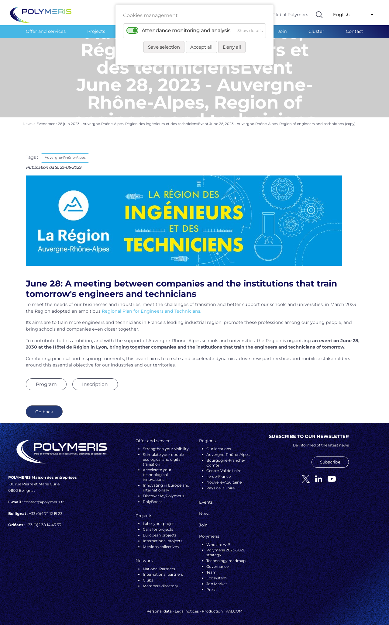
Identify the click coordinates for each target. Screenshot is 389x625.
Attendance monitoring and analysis (186, 30)
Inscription (95, 380)
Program (46, 380)
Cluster (316, 31)
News (28, 119)
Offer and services (46, 31)
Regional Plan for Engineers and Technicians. (151, 306)
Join (282, 31)
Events (206, 497)
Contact (354, 31)
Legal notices (187, 607)
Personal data (159, 607)
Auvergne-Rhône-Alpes (65, 153)
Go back (44, 407)
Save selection (164, 47)
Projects (96, 31)
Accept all (201, 47)
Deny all (232, 47)
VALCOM (234, 607)
